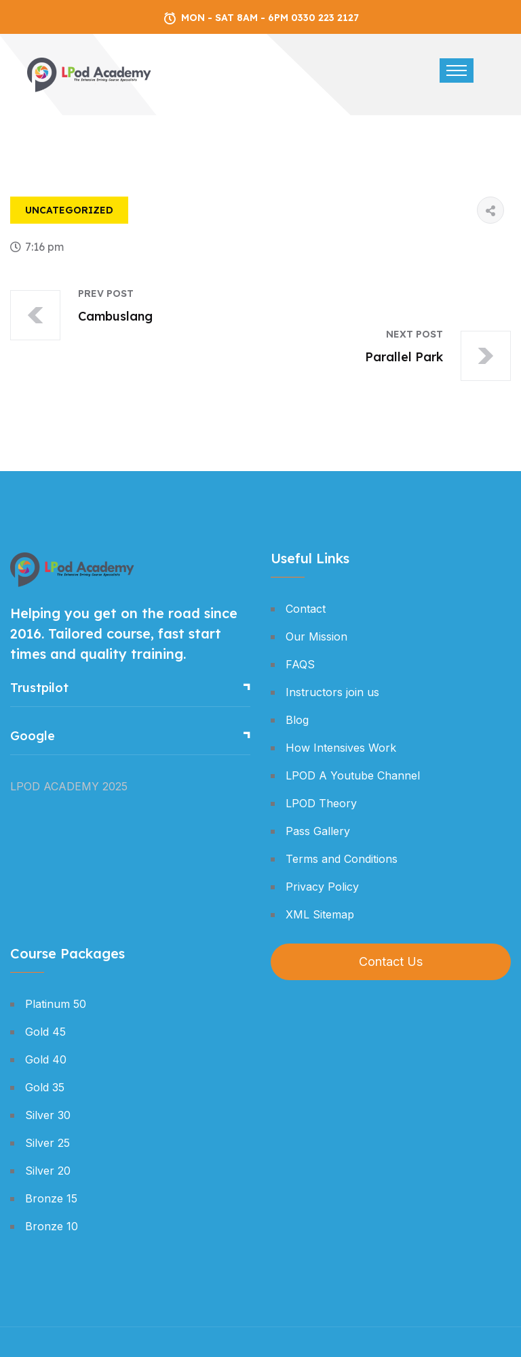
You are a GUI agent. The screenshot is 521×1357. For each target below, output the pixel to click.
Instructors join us (332, 692)
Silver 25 (47, 1143)
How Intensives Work (341, 747)
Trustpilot (39, 687)
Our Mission (316, 636)
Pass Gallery (318, 831)
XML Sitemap (320, 914)
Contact (306, 608)
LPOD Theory (321, 803)
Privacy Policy (322, 886)
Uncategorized (69, 210)
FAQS (300, 664)
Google (32, 736)
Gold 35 (44, 1087)
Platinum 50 (55, 1004)
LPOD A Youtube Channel (353, 775)
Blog (297, 720)
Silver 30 (48, 1115)
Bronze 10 (51, 1226)
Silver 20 (48, 1170)
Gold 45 (45, 1031)
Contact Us (391, 961)
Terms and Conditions (342, 859)
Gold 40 (45, 1059)
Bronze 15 (51, 1198)
